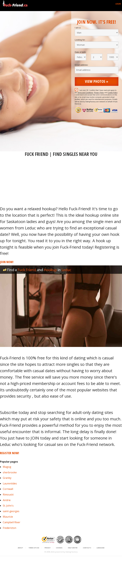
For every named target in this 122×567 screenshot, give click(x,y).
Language (100, 548)
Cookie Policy (112, 93)
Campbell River (11, 522)
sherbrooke (10, 472)
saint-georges (11, 511)
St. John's (8, 505)
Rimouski (8, 494)
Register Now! (9, 453)
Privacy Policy (99, 93)
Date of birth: (80, 52)
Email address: (81, 65)
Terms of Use (34, 548)
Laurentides (10, 483)
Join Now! (6, 262)
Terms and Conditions (85, 93)
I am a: (78, 27)
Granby (7, 478)
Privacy (47, 548)
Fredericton (9, 528)
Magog (7, 466)
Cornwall (8, 489)
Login (118, 3)
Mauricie (8, 516)
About (20, 548)
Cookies (59, 548)
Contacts (87, 548)
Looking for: (80, 40)
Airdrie (7, 500)
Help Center (72, 548)
